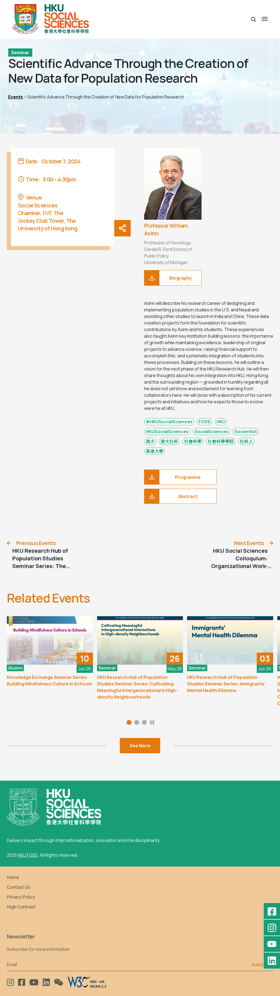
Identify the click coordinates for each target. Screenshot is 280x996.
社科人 (246, 441)
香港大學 (154, 451)
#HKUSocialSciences (169, 422)
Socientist (245, 431)
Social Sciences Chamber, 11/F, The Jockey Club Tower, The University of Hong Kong (47, 217)
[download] (173, 278)
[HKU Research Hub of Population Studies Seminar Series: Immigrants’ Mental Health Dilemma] (230, 640)
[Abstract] (180, 496)
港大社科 (169, 441)
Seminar (20, 53)
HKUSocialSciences (167, 431)
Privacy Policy (21, 897)
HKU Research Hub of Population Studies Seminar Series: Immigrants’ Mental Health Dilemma (226, 683)
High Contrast (21, 907)
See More (140, 746)
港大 (150, 441)
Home (13, 877)
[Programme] (180, 477)
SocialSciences (211, 431)
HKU (221, 422)
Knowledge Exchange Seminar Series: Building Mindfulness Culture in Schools (49, 680)
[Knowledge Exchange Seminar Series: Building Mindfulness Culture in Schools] (50, 640)
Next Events (249, 543)
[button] (253, 19)
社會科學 (193, 441)
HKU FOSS (28, 855)
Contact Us (18, 887)
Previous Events (36, 543)
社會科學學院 (221, 441)
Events (15, 97)
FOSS (205, 422)
